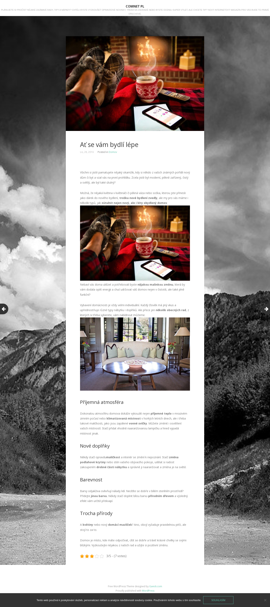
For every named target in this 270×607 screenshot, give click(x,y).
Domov (113, 152)
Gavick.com (155, 586)
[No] (265, 600)
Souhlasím (218, 600)
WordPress (148, 590)
